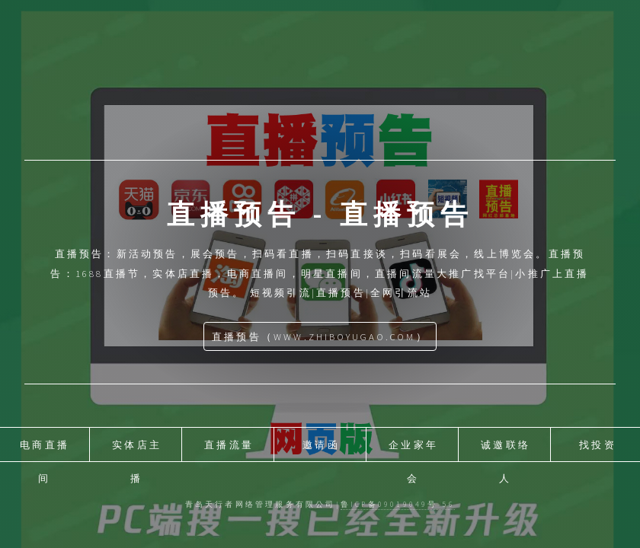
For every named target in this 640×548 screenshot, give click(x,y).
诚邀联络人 (505, 449)
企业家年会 (413, 449)
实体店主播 (137, 449)
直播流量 (229, 444)
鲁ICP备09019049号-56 (398, 504)
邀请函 (321, 444)
